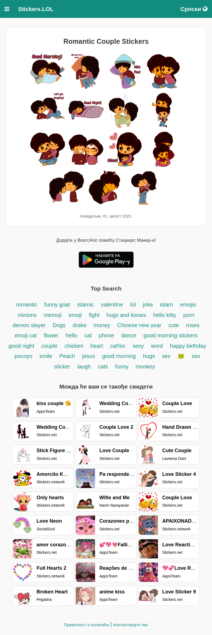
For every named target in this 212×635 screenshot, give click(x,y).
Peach (67, 356)
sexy (138, 346)
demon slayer (29, 325)
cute (173, 325)
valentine (112, 305)
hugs (150, 356)
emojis (188, 305)
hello (71, 335)
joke (148, 305)
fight (94, 315)
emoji (75, 315)
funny (122, 366)
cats (103, 366)
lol (133, 305)
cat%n (117, 346)
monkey (145, 366)
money (101, 325)
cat (88, 335)
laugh (84, 366)
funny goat (57, 305)
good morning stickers (170, 335)
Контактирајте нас (130, 624)
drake (80, 325)
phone (106, 335)
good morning (119, 356)
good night (22, 346)
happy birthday (188, 346)
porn (188, 315)
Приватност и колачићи (86, 624)
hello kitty (164, 315)
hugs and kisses (126, 315)
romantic (27, 305)
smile (45, 356)
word (157, 346)
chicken (75, 346)
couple (49, 346)
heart (97, 346)
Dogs (59, 325)
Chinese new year (139, 325)
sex (166, 356)
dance (128, 335)
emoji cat (26, 335)
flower (51, 335)
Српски (194, 9)
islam (166, 305)
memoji (52, 315)
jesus (88, 356)
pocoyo (24, 356)
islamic (85, 305)
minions (27, 315)
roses (193, 325)
